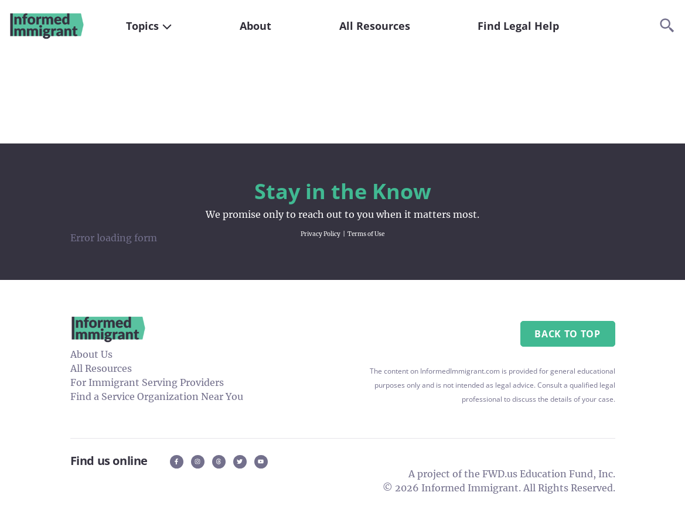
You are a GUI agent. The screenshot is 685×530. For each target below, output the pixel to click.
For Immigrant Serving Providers (147, 382)
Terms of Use (365, 234)
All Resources (101, 368)
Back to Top (567, 333)
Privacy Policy (320, 234)
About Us (91, 354)
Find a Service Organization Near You (156, 396)
